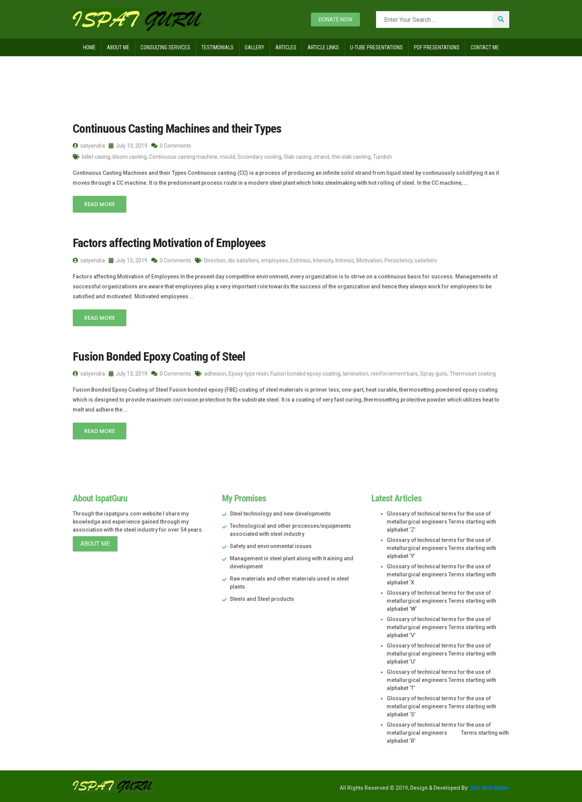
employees (274, 260)
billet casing (96, 157)
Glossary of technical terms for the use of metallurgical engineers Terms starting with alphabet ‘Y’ (441, 548)
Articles (285, 47)
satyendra (89, 146)
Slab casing (297, 157)
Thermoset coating (473, 374)
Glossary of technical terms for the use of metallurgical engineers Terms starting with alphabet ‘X (441, 574)
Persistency (398, 260)
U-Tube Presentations (376, 47)
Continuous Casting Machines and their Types (177, 128)
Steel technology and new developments (280, 514)
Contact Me (485, 47)
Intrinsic (344, 260)
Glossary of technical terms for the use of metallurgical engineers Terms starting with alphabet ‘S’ (441, 706)
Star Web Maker (489, 788)
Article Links (323, 47)
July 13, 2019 (128, 146)
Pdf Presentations (436, 47)
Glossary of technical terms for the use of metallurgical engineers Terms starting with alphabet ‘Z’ (441, 522)
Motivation (369, 260)
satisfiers (426, 260)
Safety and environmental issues (271, 546)
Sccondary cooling (259, 157)
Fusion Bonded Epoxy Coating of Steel (159, 356)
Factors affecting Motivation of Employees (169, 243)
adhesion (215, 374)
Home (89, 47)
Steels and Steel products (262, 599)
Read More (99, 204)
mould (227, 157)
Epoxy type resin (248, 374)
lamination (355, 374)
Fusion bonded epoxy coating (305, 374)
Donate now (335, 19)
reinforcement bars (394, 374)
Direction (215, 260)
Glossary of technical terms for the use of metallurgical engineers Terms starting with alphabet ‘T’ (441, 680)
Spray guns (433, 374)
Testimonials (217, 47)
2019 (118, 72)
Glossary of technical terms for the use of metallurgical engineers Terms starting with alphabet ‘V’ (441, 627)
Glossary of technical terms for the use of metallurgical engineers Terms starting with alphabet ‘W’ (441, 601)
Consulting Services (165, 47)
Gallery (254, 47)
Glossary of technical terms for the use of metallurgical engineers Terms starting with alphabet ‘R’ (448, 733)
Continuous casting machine (183, 157)
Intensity (323, 260)
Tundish (382, 157)
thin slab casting (351, 157)
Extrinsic (300, 260)
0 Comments (171, 146)
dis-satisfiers (243, 260)
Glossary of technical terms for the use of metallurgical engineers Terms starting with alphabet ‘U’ (441, 654)
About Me (118, 47)
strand (321, 157)
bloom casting (130, 157)
